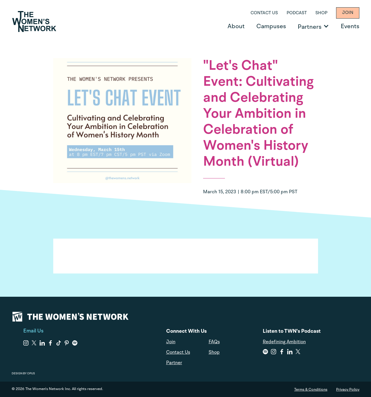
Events (350, 27)
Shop (321, 13)
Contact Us (264, 13)
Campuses (271, 27)
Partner (174, 363)
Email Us (33, 331)
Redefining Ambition (284, 342)
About (236, 27)
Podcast (297, 13)
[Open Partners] (326, 26)
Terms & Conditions (310, 389)
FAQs (214, 342)
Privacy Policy (347, 389)
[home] (34, 21)
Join (347, 13)
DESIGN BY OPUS (23, 373)
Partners (310, 27)
